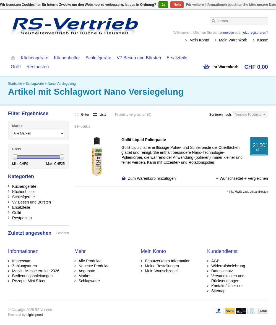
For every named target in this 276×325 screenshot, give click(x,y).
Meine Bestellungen (162, 266)
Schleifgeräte (98, 58)
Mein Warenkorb (233, 40)
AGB (215, 261)
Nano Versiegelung (61, 84)
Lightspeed (35, 315)
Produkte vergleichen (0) (133, 115)
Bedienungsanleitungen (32, 276)
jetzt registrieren (254, 33)
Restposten (37, 66)
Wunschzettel (230, 178)
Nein (177, 5)
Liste (99, 115)
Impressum (21, 261)
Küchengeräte (34, 58)
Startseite (13, 58)
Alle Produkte (90, 261)
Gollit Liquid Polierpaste (143, 140)
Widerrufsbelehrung (228, 266)
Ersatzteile (176, 58)
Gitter (82, 115)
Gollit (16, 66)
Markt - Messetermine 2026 (35, 271)
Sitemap (218, 291)
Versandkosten (259, 191)
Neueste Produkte (94, 266)
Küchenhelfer (67, 58)
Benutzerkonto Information (167, 261)
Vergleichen (256, 178)
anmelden (227, 33)
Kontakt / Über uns (227, 286)
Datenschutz (222, 271)
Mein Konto (199, 40)
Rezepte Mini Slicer (29, 281)
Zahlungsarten (24, 266)
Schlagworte (35, 84)
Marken (85, 276)
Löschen (62, 233)
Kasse (262, 40)
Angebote (87, 271)
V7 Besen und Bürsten (139, 58)
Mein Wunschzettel (161, 271)
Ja (163, 5)
